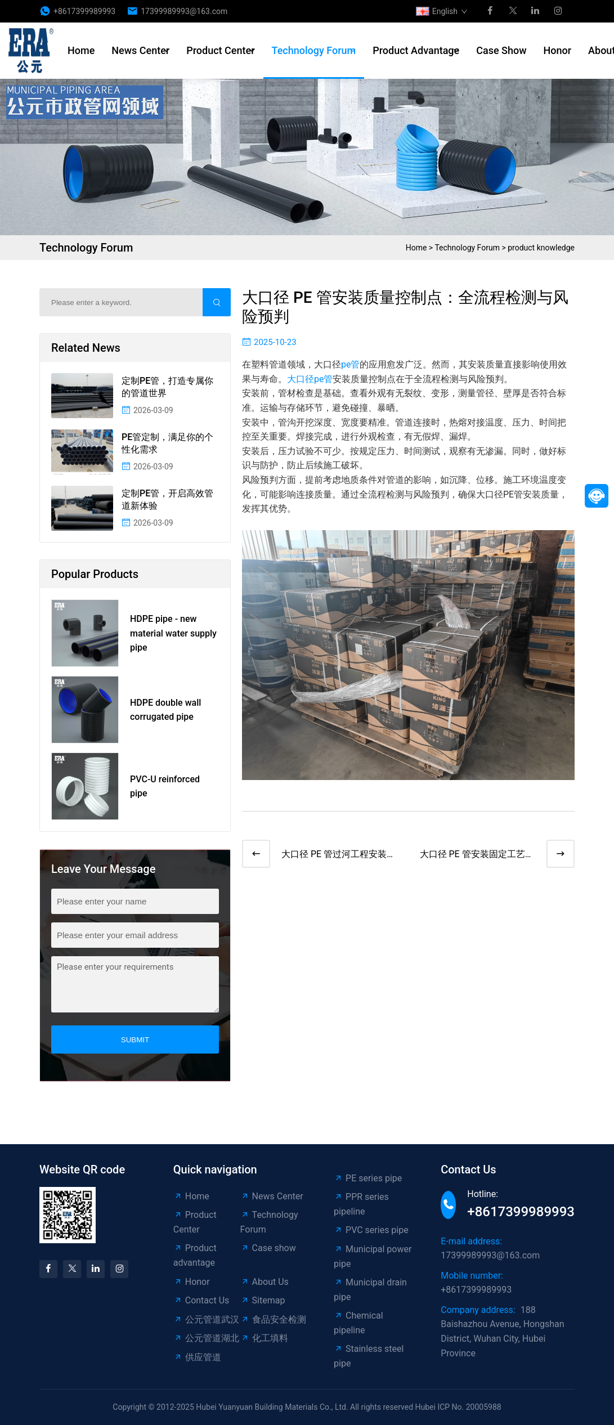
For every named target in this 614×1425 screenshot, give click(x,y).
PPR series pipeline (361, 1204)
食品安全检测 (273, 1319)
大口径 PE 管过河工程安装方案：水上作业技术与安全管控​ (338, 855)
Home (81, 50)
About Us (264, 1281)
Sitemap (262, 1300)
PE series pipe (368, 1178)
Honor (558, 50)
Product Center (220, 50)
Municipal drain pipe (370, 1289)
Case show (501, 50)
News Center (140, 50)
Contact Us (201, 1300)
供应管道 (197, 1357)
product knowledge (541, 247)
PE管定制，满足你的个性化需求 (167, 443)
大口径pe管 (310, 379)
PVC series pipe (371, 1230)
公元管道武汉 (206, 1319)
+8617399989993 (84, 11)
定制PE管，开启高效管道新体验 (167, 499)
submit (135, 1040)
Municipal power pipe (372, 1256)
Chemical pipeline (358, 1323)
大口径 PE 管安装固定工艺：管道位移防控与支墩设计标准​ (477, 855)
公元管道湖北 (206, 1338)
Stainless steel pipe (369, 1356)
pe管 (350, 364)
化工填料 (264, 1338)
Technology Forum (314, 50)
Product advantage (416, 50)
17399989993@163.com (184, 11)
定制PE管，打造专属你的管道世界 (167, 386)
